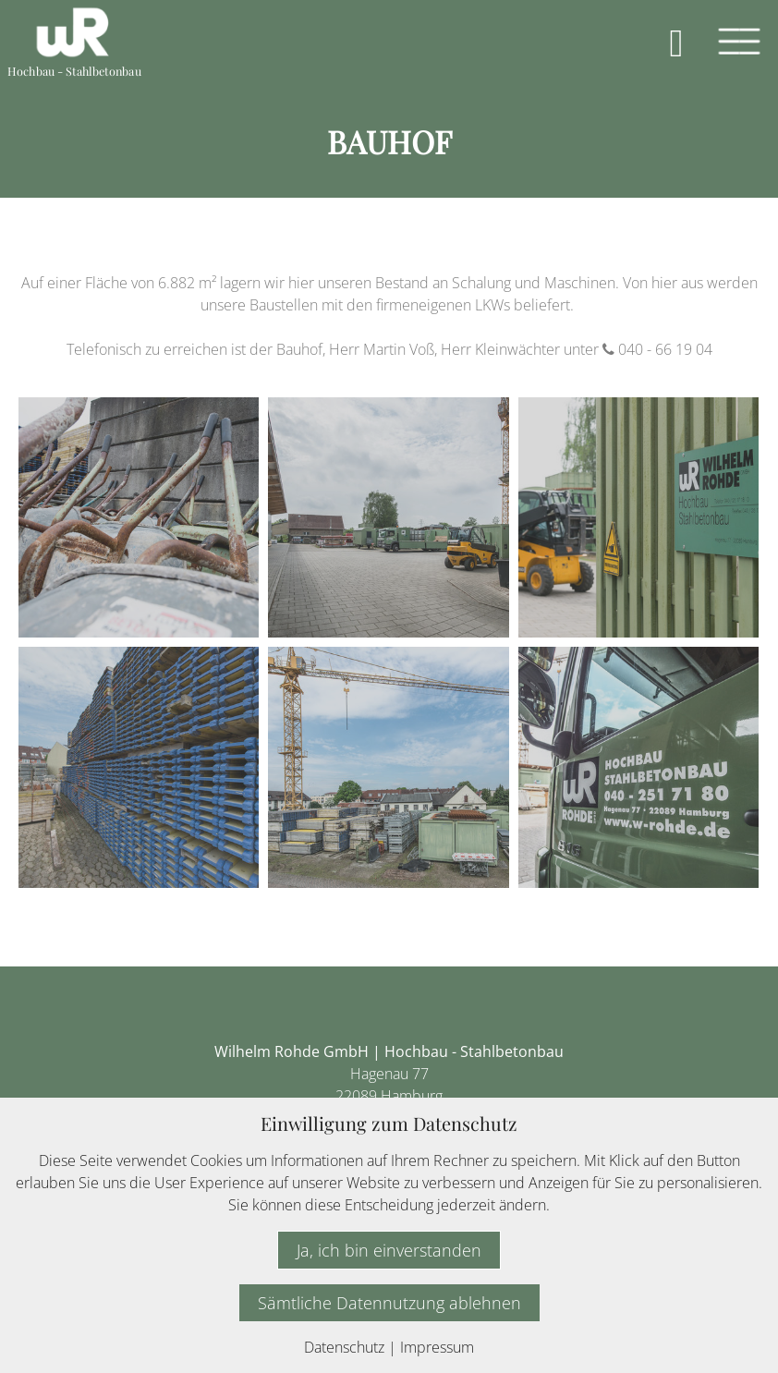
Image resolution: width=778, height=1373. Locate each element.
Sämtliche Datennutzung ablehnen (389, 1303)
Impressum (437, 1347)
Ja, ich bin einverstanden (389, 1250)
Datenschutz (344, 1347)
